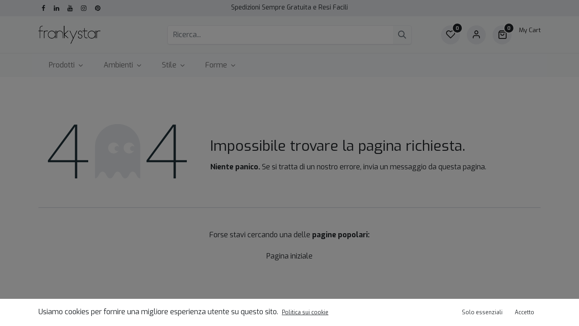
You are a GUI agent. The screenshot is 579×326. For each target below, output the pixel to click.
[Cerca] (402, 35)
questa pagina (461, 167)
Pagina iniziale (289, 256)
